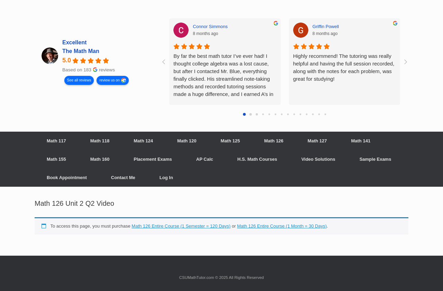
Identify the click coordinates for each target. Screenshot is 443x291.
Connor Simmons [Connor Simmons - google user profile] (210, 26)
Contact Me (123, 177)
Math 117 (56, 140)
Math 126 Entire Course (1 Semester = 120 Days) (181, 226)
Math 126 (273, 140)
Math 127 (317, 140)
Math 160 (100, 159)
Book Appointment (67, 177)
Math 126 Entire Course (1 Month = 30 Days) (282, 226)
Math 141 (360, 140)
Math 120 (187, 140)
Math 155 (56, 159)
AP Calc (204, 159)
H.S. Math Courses (257, 159)
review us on (109, 80)
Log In (166, 177)
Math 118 (100, 140)
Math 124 (143, 140)
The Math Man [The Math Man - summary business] (80, 51)
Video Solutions (318, 159)
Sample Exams (375, 159)
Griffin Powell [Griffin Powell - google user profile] (326, 26)
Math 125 (230, 140)
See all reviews (79, 80)
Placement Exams (153, 159)
